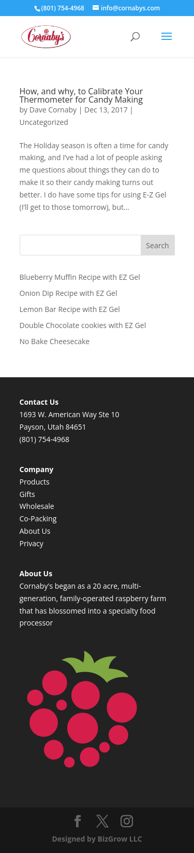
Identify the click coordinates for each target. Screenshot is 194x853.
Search (157, 245)
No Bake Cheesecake (55, 341)
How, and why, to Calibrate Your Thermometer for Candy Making (81, 95)
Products (35, 482)
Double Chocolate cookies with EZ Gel (83, 325)
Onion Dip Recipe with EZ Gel (68, 293)
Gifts (27, 494)
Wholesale (37, 506)
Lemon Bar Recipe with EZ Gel (70, 309)
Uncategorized (44, 122)
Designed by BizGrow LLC (97, 839)
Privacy (31, 543)
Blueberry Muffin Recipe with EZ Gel (80, 277)
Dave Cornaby (53, 110)
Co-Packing (38, 518)
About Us (35, 531)
